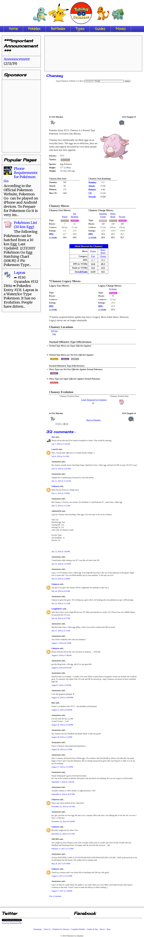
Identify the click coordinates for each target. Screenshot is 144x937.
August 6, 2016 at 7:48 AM (61, 655)
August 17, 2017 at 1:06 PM (61, 891)
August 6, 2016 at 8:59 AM (61, 668)
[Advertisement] (93, 52)
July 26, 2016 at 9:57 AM (60, 618)
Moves (121, 29)
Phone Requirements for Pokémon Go (21, 174)
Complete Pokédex (78, 929)
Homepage (37, 929)
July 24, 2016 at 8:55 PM (60, 591)
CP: (90, 193)
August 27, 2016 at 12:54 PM (62, 767)
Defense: (92, 189)
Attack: (91, 186)
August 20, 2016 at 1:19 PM (61, 737)
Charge (103, 256)
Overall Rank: (81, 272)
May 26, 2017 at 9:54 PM (60, 864)
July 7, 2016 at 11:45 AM (60, 444)
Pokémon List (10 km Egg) (25, 224)
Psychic (122, 217)
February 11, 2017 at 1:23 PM (62, 849)
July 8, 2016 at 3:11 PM (60, 456)
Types (80, 29)
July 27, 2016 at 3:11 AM (60, 631)
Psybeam (113, 289)
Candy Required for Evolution (94, 400)
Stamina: (92, 182)
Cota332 (55, 449)
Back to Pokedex (93, 420)
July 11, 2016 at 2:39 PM (60, 493)
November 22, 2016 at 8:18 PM (63, 821)
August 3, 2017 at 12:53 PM (61, 876)
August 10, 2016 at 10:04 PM (62, 697)
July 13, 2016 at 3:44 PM (60, 552)
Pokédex (34, 29)
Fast (93, 256)
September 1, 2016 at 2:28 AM (62, 782)
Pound (64, 217)
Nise (53, 437)
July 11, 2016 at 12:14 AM (61, 481)
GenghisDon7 (57, 609)
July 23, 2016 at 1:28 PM (60, 579)
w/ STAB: (53, 237)
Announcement (17, 59)
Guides (100, 29)
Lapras (19, 272)
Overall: (92, 197)
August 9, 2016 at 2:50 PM (61, 685)
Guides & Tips (92, 929)
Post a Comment (55, 896)
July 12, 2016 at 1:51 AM (60, 506)
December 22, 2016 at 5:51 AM (63, 834)
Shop (108, 929)
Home (13, 29)
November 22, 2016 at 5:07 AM (63, 807)
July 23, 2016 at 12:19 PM (61, 564)
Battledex (58, 29)
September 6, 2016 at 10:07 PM (63, 794)
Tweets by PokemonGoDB (11, 923)
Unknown (55, 486)
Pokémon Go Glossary (61, 929)
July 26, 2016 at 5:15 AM (60, 603)
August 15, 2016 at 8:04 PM (61, 710)
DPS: (51, 234)
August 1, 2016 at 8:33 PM (61, 643)
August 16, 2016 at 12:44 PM (62, 725)
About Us (47, 929)
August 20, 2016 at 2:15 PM (61, 749)
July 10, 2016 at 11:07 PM (61, 469)
